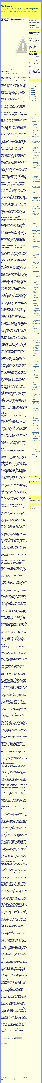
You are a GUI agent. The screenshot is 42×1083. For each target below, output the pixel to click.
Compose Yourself (35, 444)
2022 (32, 90)
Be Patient (34, 150)
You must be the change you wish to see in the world (36, 192)
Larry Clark (34, 20)
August (33, 110)
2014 (32, 463)
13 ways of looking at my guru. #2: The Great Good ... (36, 142)
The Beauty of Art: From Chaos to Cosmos (35, 254)
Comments (33, 508)
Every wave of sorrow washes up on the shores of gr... (36, 188)
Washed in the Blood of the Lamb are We (36, 235)
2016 (32, 459)
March (33, 120)
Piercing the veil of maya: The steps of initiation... (36, 422)
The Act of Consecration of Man (35, 357)
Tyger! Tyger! (34, 250)
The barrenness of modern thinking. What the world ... (36, 402)
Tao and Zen (34, 273)
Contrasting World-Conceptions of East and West (35, 129)
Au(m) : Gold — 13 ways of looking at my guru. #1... (36, 197)
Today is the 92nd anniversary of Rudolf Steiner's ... (36, 138)
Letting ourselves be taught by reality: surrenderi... (36, 325)
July (33, 112)
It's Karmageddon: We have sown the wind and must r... (36, 276)
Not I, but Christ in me (36, 165)
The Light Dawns (35, 430)
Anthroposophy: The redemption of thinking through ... (36, 162)
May (33, 116)
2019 (32, 96)
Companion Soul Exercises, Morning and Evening (36, 427)
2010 (32, 471)
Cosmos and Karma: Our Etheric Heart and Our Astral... (36, 154)
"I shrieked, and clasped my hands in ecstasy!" (36, 247)
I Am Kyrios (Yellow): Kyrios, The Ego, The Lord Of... (36, 441)
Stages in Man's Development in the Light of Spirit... (36, 262)
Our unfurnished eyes (36, 219)
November (34, 103)
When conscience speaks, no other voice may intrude (36, 223)
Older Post (25, 1077)
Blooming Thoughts (35, 413)
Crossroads (34, 384)
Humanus (34, 132)
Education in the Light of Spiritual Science (36, 299)
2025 (32, 84)
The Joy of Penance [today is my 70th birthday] (36, 210)
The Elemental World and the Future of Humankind (36, 147)
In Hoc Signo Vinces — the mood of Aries (36, 183)
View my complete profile (34, 27)
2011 (32, 469)
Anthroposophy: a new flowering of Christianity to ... (35, 407)
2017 (32, 100)
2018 (32, 98)
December (34, 101)
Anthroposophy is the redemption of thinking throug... (36, 205)
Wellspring (7, 6)
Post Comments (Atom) (11, 1079)
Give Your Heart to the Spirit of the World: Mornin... (35, 433)
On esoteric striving (35, 337)
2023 (32, 88)
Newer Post (3, 1077)
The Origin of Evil (35, 328)
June (33, 114)
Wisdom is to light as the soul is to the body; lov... (36, 243)
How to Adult (34, 174)
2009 (32, 473)
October (33, 105)
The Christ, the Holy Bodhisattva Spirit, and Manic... (36, 394)
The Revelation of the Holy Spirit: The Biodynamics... (36, 361)
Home (14, 1077)
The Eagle (34, 134)
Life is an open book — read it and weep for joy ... (36, 214)
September (34, 108)
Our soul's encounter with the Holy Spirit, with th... (36, 352)
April (33, 118)
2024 (32, 86)
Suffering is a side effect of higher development (35, 286)
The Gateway (34, 217)
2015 (32, 461)
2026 (32, 82)
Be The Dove (34, 289)
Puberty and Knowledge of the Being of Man (36, 320)
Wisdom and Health (35, 267)
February (34, 454)
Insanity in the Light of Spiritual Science (35, 281)
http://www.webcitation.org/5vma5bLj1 (12, 1036)
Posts (32, 506)
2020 (32, 94)
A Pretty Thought (35, 265)
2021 (32, 92)
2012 (32, 467)
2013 (32, 465)
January (33, 456)
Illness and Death (35, 313)
